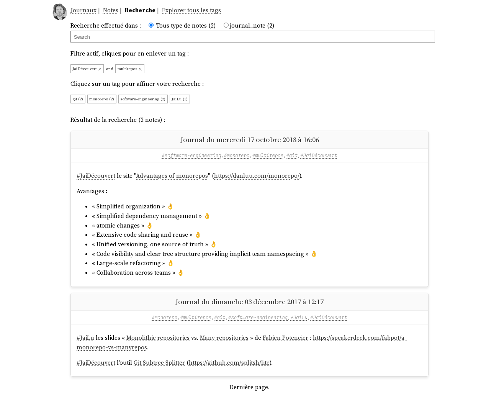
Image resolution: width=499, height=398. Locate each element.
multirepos (130, 69)
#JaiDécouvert (318, 155)
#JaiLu (299, 317)
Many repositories (224, 338)
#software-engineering (191, 155)
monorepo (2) (101, 99)
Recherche (139, 10)
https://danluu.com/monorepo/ (256, 176)
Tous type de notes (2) (186, 25)
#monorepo (237, 155)
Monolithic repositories (158, 338)
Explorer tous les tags (191, 10)
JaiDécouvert (87, 69)
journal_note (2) (252, 25)
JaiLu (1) (180, 99)
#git (292, 155)
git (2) (77, 99)
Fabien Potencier (285, 338)
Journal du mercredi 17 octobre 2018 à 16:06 (249, 139)
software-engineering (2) (142, 99)
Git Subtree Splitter (159, 363)
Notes (110, 10)
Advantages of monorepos (172, 176)
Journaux (83, 10)
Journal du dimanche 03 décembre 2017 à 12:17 (249, 301)
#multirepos (267, 155)
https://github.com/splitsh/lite (229, 363)
